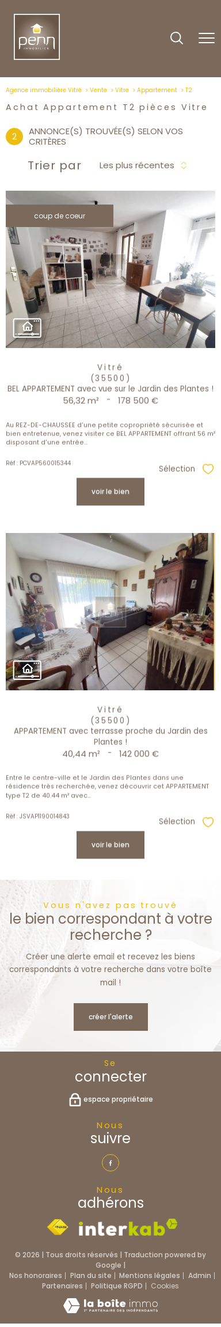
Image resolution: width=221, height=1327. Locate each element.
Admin (199, 1275)
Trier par (55, 165)
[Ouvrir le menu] (206, 38)
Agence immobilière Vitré (44, 90)
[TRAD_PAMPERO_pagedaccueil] (37, 57)
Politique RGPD (117, 1286)
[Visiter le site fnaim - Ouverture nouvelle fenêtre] (57, 1227)
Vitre (122, 90)
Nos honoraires (35, 1275)
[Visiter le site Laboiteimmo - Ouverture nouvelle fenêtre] (110, 1310)
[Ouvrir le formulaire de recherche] (177, 39)
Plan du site (91, 1275)
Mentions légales (149, 1275)
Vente (98, 90)
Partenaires (62, 1286)
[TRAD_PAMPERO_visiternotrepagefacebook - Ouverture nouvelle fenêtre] (110, 1162)
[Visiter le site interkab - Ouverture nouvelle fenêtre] (128, 1227)
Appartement (157, 90)
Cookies (165, 1286)
